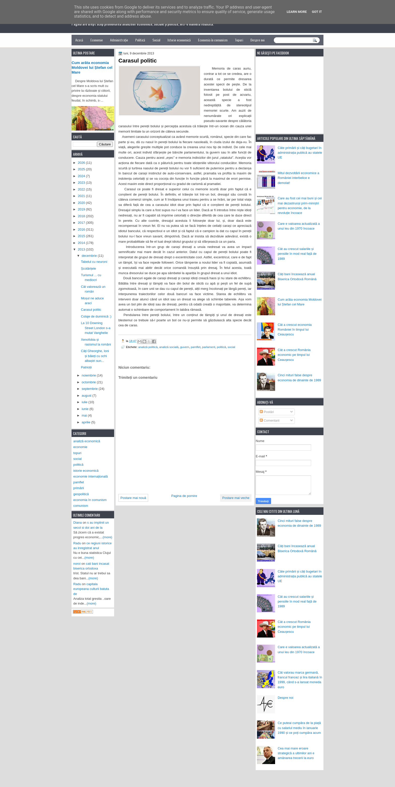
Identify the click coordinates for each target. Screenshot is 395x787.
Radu (77, 543)
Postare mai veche (235, 498)
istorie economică (85, 471)
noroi (77, 563)
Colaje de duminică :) (96, 316)
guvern (184, 347)
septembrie (90, 389)
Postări (267, 412)
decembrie (90, 256)
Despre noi (257, 40)
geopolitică (81, 494)
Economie (96, 40)
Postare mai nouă (133, 498)
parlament (208, 347)
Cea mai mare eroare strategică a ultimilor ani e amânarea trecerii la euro (296, 753)
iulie (85, 402)
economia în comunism (90, 500)
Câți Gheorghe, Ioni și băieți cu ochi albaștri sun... (95, 356)
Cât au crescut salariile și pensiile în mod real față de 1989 (297, 254)
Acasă (79, 40)
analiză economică (86, 441)
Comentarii (269, 420)
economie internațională (90, 476)
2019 (82, 209)
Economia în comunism (212, 40)
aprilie (86, 422)
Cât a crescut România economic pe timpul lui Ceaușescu (294, 355)
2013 (82, 249)
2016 (82, 229)
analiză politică (148, 347)
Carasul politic (91, 309)
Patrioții (86, 367)
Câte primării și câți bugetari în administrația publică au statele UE (300, 153)
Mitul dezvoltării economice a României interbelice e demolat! (298, 178)
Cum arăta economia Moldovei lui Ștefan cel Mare (92, 67)
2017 (82, 223)
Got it (317, 12)
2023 (82, 182)
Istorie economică (179, 40)
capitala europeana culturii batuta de (91, 589)
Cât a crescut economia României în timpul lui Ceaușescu (295, 329)
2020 (82, 203)
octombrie (89, 382)
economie (80, 447)
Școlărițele (88, 268)
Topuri (239, 40)
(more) (107, 537)
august (87, 395)
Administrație (119, 40)
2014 (82, 243)
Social (156, 40)
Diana (77, 522)
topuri (77, 453)
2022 (82, 189)
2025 (82, 169)
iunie (85, 409)
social (231, 347)
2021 (82, 196)
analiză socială (169, 347)
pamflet (195, 347)
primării (78, 488)
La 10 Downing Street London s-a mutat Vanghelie (95, 328)
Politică (140, 40)
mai (85, 415)
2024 (82, 176)
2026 (82, 163)
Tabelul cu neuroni (94, 262)
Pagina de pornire (184, 496)
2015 (82, 236)
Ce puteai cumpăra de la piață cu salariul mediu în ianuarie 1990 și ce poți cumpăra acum (299, 728)
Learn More (297, 12)
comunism (80, 506)
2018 (82, 216)
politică (221, 347)
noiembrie (89, 375)
